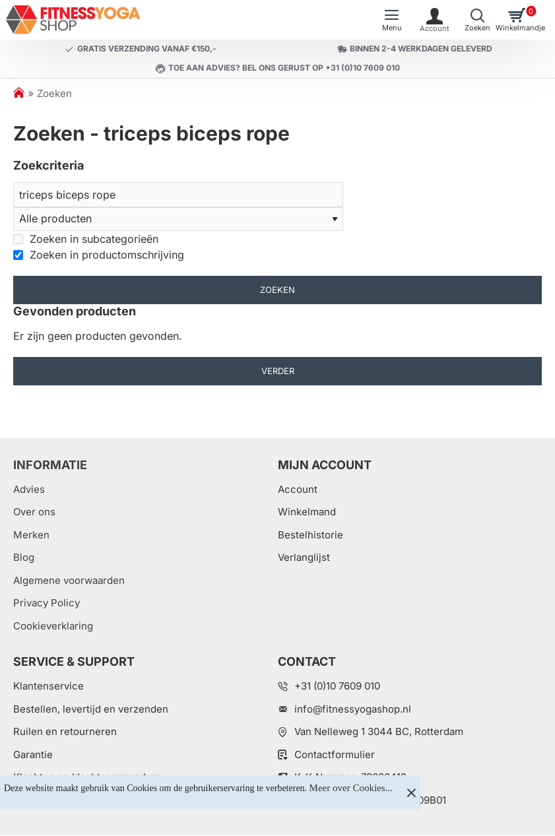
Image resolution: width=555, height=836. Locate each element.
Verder (277, 371)
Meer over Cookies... (351, 788)
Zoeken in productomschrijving (98, 254)
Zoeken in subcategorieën (85, 238)
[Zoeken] (178, 194)
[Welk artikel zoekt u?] (477, 20)
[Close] (411, 792)
